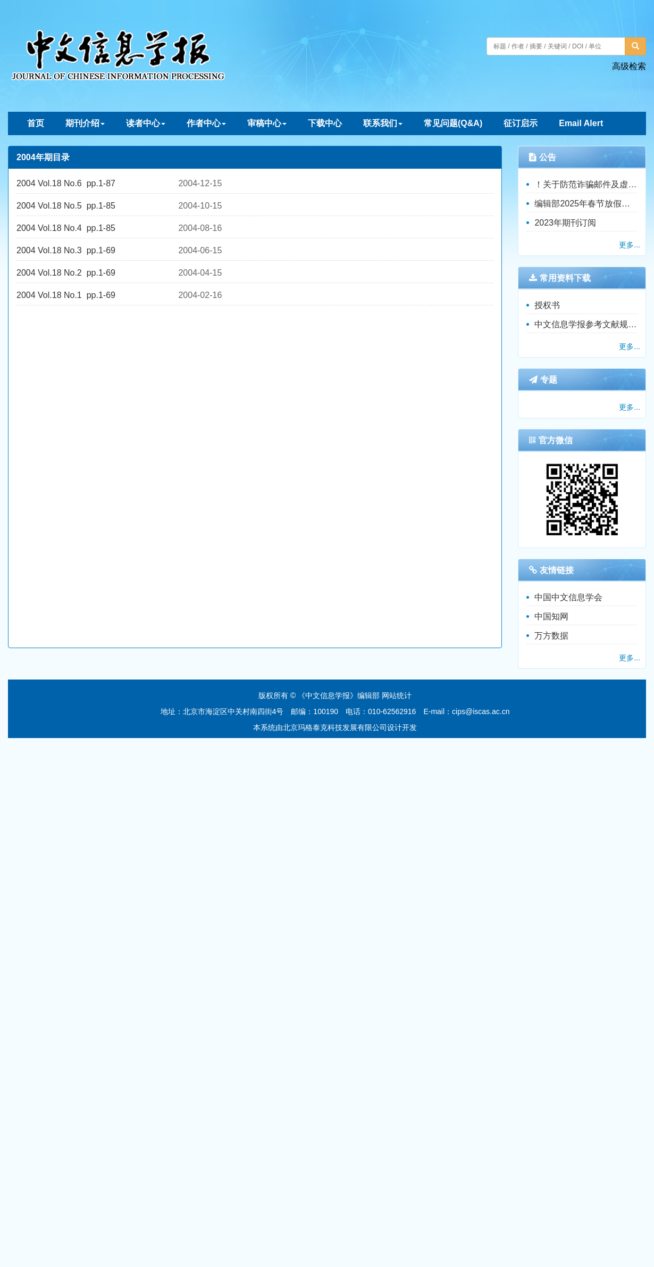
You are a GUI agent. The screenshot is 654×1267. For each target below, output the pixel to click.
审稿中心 (267, 123)
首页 (35, 123)
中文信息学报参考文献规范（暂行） (586, 324)
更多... (629, 245)
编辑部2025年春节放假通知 (586, 203)
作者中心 (206, 123)
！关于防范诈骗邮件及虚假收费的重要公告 (586, 184)
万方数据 (551, 635)
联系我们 (383, 123)
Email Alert (581, 123)
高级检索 (629, 66)
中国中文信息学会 (568, 597)
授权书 (547, 305)
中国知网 (551, 616)
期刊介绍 (85, 123)
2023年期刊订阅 (565, 222)
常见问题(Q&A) (453, 123)
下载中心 (325, 123)
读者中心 (145, 123)
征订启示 (521, 123)
